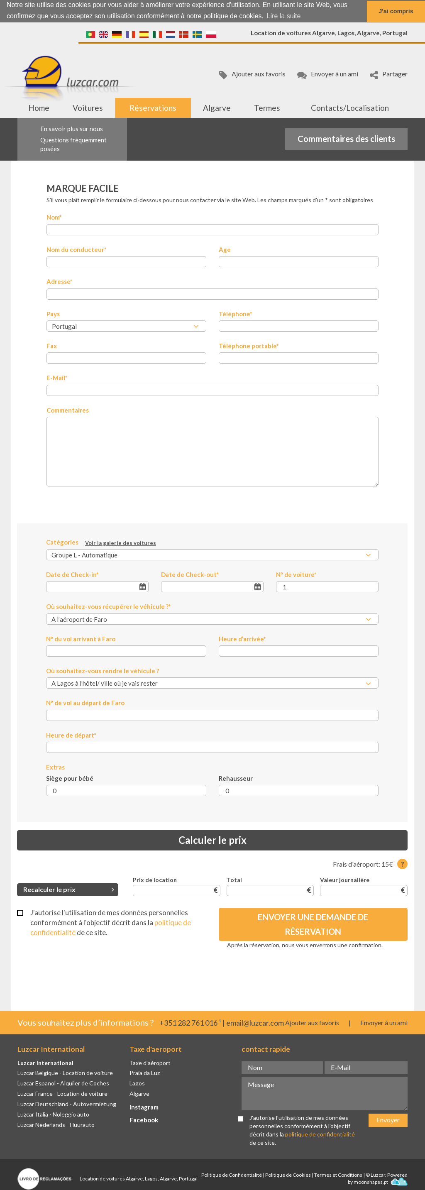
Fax (51, 345)
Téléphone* (235, 313)
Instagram (144, 1106)
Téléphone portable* (249, 345)
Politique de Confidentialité (231, 1175)
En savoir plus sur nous (71, 128)
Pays (53, 313)
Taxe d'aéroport (150, 1062)
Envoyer (388, 1120)
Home (38, 107)
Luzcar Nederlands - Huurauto (56, 1124)
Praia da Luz (144, 1072)
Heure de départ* (71, 734)
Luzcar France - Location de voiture (62, 1093)
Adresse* (59, 281)
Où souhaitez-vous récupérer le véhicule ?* (108, 606)
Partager (389, 74)
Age (225, 249)
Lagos (137, 1083)
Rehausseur (236, 778)
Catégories (101, 542)
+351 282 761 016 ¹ (190, 1022)
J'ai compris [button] (396, 11)
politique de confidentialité (320, 1133)
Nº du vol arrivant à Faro (80, 638)
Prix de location (155, 879)
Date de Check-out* (190, 574)
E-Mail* (57, 377)
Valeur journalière (344, 879)
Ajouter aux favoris (252, 74)
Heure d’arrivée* (242, 638)
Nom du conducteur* (76, 249)
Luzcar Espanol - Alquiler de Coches (63, 1083)
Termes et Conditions (338, 1175)
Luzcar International (45, 1062)
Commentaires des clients (346, 139)
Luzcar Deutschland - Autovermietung (66, 1103)
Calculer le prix (212, 840)
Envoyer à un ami (327, 74)
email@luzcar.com (255, 1022)
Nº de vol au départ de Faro (85, 702)
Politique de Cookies (288, 1175)
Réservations (152, 107)
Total (234, 879)
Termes (267, 107)
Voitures (88, 107)
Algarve (217, 107)
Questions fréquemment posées (73, 144)
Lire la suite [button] (284, 16)
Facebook (143, 1119)
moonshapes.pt (381, 1182)
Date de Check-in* (72, 574)
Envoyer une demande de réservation (313, 923)
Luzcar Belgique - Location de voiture (65, 1072)
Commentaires (67, 409)
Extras (55, 766)
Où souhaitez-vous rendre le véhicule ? (102, 670)
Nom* (54, 217)
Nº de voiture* (296, 574)
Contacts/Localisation (350, 107)
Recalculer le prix (68, 889)
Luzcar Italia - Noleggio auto (53, 1113)
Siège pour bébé (69, 778)
